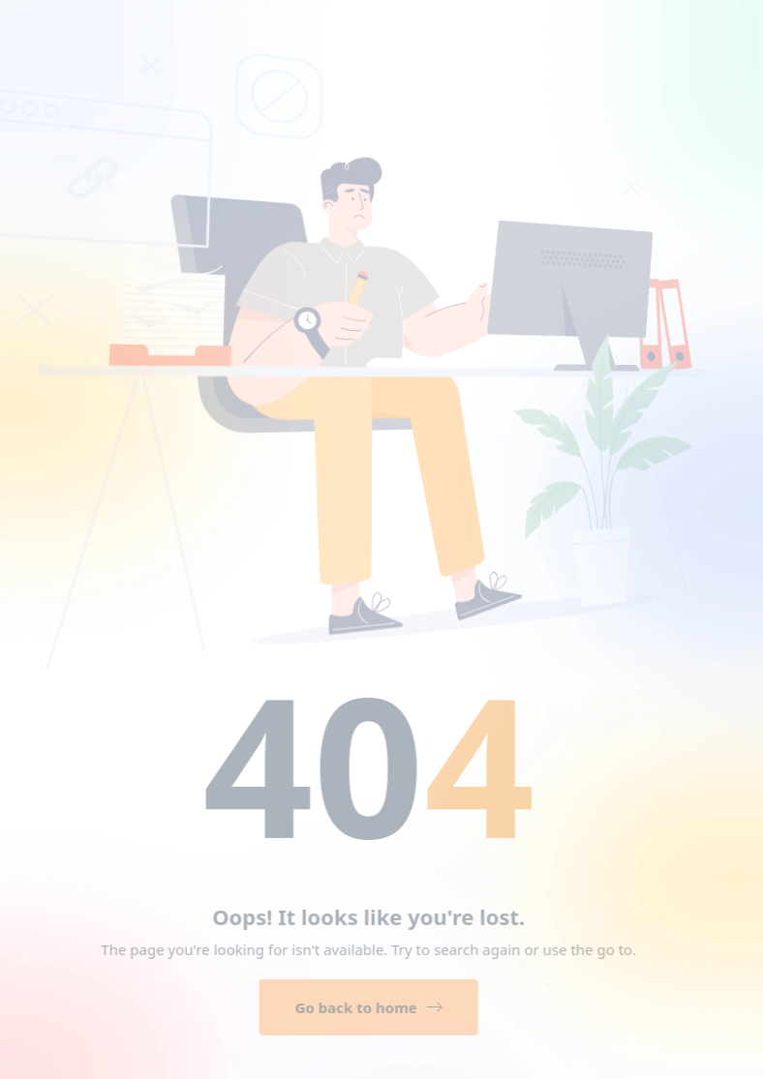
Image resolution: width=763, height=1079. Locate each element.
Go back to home (364, 1007)
